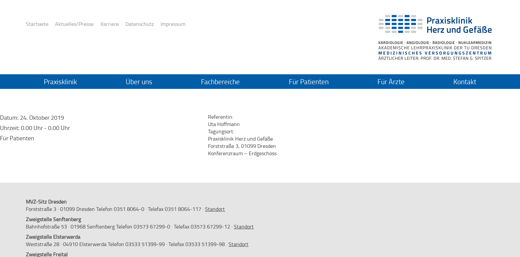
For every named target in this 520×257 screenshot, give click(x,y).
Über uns (139, 81)
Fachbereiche (220, 81)
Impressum (173, 24)
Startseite (37, 24)
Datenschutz (139, 24)
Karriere (109, 24)
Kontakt (464, 81)
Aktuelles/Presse (74, 24)
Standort (215, 209)
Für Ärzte (391, 81)
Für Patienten (309, 81)
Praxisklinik (60, 81)
